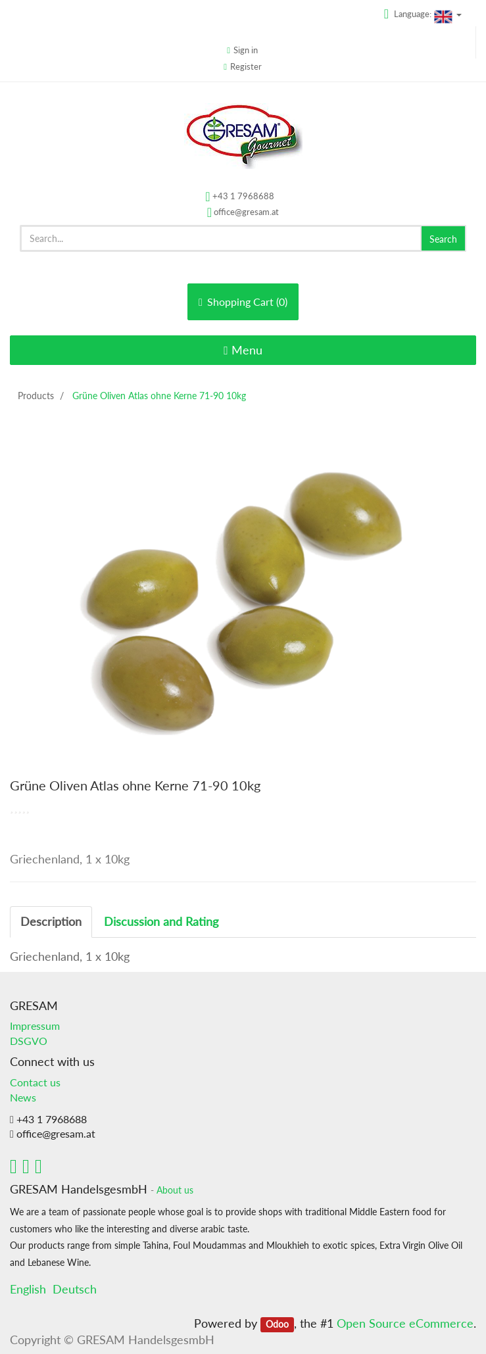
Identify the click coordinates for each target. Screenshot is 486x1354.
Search (443, 239)
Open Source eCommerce (405, 1323)
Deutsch (75, 1289)
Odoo (277, 1324)
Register (246, 66)
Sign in (245, 50)
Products (36, 395)
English (28, 1289)
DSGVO (28, 1040)
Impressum (35, 1025)
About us (175, 1190)
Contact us (35, 1082)
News (23, 1097)
